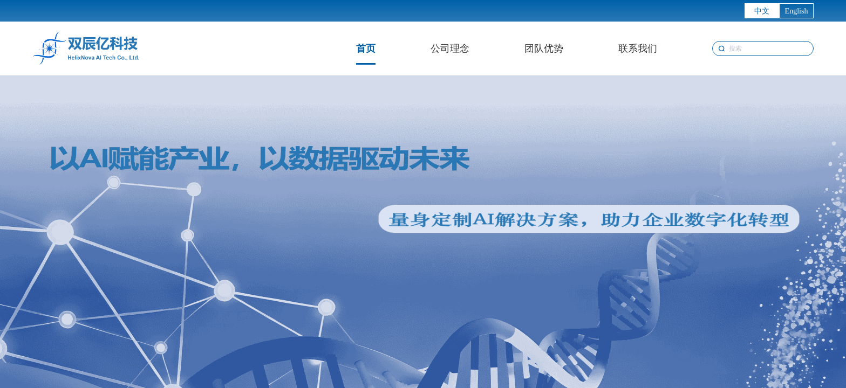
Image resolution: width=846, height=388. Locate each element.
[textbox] (763, 48)
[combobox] (763, 48)
